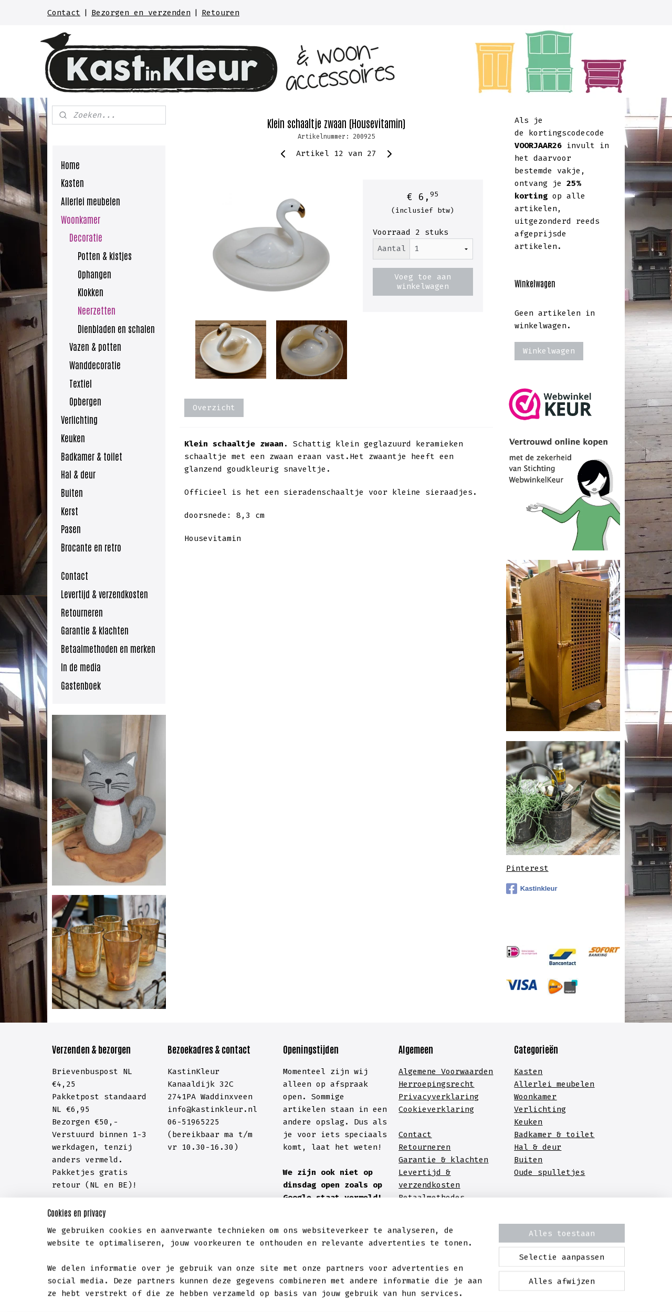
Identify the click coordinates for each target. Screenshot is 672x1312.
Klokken (90, 291)
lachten (471, 1159)
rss (317, 1292)
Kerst (69, 510)
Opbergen (85, 401)
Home (70, 164)
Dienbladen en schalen (116, 328)
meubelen (573, 1084)
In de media (81, 666)
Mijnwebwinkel (476, 1292)
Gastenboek (81, 685)
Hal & (528, 1147)
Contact (63, 12)
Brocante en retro (91, 547)
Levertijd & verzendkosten (104, 593)
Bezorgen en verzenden (141, 12)
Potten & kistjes (105, 255)
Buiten (72, 492)
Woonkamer (80, 219)
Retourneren (82, 612)
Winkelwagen (549, 351)
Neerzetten (97, 310)
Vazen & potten (95, 346)
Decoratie (85, 237)
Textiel (80, 383)
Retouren (220, 12)
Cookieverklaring (436, 1109)
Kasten (72, 182)
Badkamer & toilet (91, 456)
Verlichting (79, 419)
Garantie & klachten (95, 630)
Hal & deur (78, 474)
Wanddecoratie (95, 364)
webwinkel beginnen (367, 1292)
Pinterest (527, 868)
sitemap (288, 1292)
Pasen (71, 528)
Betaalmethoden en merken (108, 648)
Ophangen (94, 273)
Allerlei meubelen (90, 200)
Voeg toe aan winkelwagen (422, 281)
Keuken (73, 437)
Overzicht (214, 407)
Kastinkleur (532, 888)
